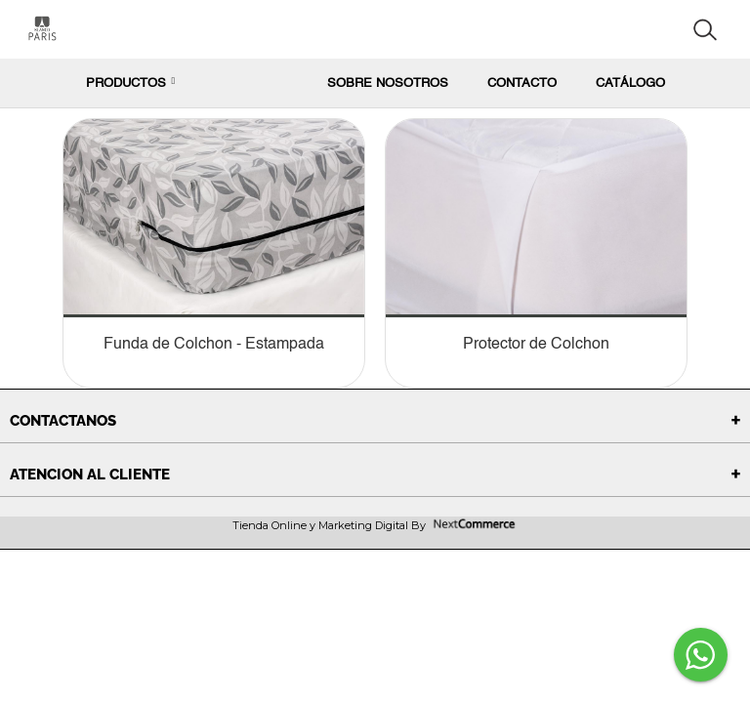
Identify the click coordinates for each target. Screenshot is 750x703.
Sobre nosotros (387, 83)
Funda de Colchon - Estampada (214, 344)
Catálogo (630, 83)
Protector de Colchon (536, 344)
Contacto (522, 83)
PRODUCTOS (131, 83)
